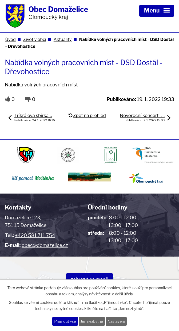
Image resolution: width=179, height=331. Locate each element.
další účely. (124, 294)
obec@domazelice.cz (45, 245)
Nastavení (116, 321)
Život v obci (34, 39)
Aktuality (63, 39)
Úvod (10, 39)
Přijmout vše (65, 321)
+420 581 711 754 (35, 235)
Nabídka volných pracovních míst (41, 84)
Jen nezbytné (92, 321)
